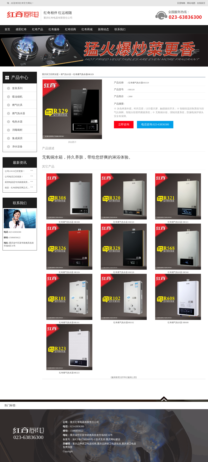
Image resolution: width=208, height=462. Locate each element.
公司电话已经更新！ (14, 176)
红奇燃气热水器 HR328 (123, 272)
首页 (7, 29)
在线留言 (201, 3)
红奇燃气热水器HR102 (123, 322)
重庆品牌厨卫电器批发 (109, 443)
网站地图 (191, 3)
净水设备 (17, 146)
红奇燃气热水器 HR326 (69, 272)
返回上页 (132, 377)
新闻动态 (103, 29)
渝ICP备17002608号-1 (83, 439)
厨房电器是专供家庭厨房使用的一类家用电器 (18, 182)
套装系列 (17, 88)
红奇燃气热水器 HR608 (178, 322)
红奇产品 (37, 29)
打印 (124, 377)
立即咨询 (123, 124)
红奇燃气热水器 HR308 (69, 222)
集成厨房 (17, 138)
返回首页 (116, 377)
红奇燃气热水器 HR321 (178, 222)
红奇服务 (54, 29)
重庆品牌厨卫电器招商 (84, 443)
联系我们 (119, 29)
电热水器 (17, 121)
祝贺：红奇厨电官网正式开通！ (18, 187)
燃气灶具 (17, 105)
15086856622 (14, 237)
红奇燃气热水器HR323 (69, 373)
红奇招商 (70, 29)
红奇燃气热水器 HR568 (178, 272)
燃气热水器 (18, 113)
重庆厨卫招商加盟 (50, 74)
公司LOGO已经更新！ (15, 171)
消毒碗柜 (17, 129)
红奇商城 (87, 29)
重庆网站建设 (113, 439)
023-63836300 (15, 232)
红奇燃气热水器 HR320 (123, 222)
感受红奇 (21, 29)
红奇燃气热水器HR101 (69, 322)
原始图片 (72, 142)
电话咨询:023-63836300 (155, 124)
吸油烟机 (17, 96)
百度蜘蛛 (181, 3)
